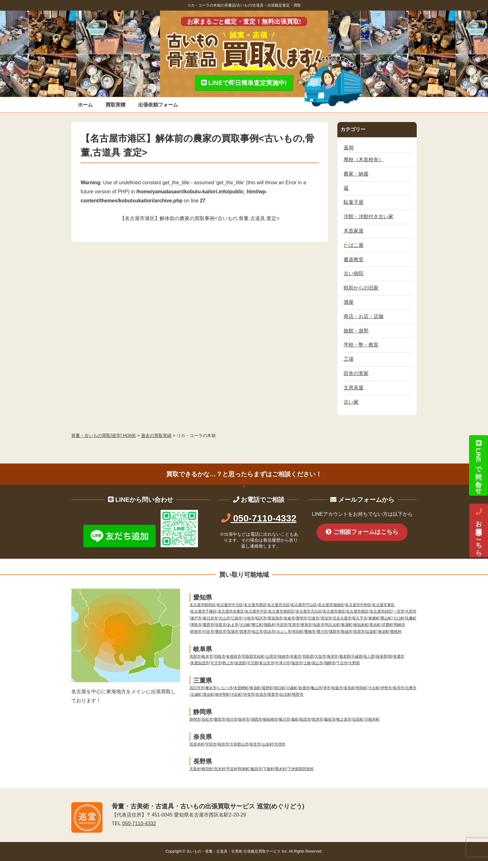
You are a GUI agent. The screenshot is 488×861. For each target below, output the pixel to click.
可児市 (216, 663)
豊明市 (301, 618)
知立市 (257, 631)
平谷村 (231, 769)
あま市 (232, 625)
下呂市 (342, 663)
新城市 (346, 631)
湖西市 (256, 719)
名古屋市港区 (334, 611)
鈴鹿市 (304, 688)
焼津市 (317, 719)
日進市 (313, 618)
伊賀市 (249, 694)
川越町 (292, 688)
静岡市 (195, 719)
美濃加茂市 (199, 663)
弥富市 (220, 625)
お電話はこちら (478, 530)
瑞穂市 (283, 656)
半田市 (282, 625)
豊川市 (322, 631)
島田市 (305, 719)
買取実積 (115, 104)
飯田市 (256, 769)
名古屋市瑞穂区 (331, 605)
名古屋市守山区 (304, 605)
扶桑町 (410, 618)
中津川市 (282, 663)
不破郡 (357, 656)
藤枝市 (330, 719)
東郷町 (374, 618)
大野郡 (354, 663)
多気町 (349, 688)
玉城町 (196, 694)
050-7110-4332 (259, 518)
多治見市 (266, 663)
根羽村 (207, 769)
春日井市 (210, 618)
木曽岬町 (241, 688)
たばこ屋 (354, 245)
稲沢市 (261, 618)
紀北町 (285, 694)
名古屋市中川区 (230, 605)
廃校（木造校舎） (363, 159)
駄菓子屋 (354, 202)
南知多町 (361, 625)
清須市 (326, 618)
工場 (349, 359)
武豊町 (387, 625)
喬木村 (280, 769)
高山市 (317, 663)
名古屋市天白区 (309, 611)
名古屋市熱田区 (281, 611)
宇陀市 (211, 744)
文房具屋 (354, 387)
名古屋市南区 (357, 611)
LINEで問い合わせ (478, 465)
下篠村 (268, 769)
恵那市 (195, 656)
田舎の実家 (356, 373)
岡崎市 (399, 625)
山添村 (267, 744)
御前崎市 (270, 719)
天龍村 (195, 769)
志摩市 (410, 688)
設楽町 (371, 631)
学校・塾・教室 (361, 344)
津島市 (196, 625)
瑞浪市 (297, 663)
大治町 (245, 625)
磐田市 (219, 719)
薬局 (349, 147)
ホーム (85, 104)
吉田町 (358, 719)
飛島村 (269, 625)
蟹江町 (257, 625)
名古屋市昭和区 (203, 605)
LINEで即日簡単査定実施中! (244, 82)
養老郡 (344, 656)
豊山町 (386, 618)
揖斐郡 (381, 656)
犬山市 (224, 618)
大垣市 (320, 656)
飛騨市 (330, 663)
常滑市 (294, 625)
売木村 (219, 769)
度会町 (208, 694)
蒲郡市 (334, 631)
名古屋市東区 (383, 605)
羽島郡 (308, 656)
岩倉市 (289, 618)
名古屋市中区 (256, 611)
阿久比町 (332, 625)
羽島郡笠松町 (253, 656)
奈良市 (255, 744)
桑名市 (211, 688)
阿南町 (244, 769)
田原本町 (197, 744)
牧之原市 (343, 719)
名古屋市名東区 (231, 611)
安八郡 (369, 656)
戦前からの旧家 (361, 287)
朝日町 (279, 688)
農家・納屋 (356, 173)
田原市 (359, 631)
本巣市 (295, 656)
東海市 (306, 625)
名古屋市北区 (278, 605)
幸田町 (297, 631)
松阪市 (337, 688)
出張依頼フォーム (158, 104)
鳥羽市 (398, 688)
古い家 (351, 402)
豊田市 (220, 631)
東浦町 (346, 625)
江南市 (236, 618)
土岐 (307, 663)
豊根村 (395, 631)
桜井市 (223, 744)
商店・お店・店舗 (363, 316)
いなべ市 (225, 688)
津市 (327, 688)
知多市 (318, 625)
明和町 (361, 688)
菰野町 (267, 688)
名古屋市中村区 (358, 605)
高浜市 (269, 631)
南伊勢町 (222, 694)
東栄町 (383, 631)
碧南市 (196, 631)
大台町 (374, 688)
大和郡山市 (239, 744)
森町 (295, 719)
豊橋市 (310, 631)
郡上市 (228, 663)
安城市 (232, 631)
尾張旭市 (275, 618)
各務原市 (233, 656)
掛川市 (231, 719)
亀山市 (316, 688)
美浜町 (375, 625)
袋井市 (244, 719)
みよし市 (283, 631)
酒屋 (349, 302)
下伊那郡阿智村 (301, 769)
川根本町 (372, 719)
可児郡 (252, 663)
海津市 (332, 656)
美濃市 (398, 656)
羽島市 (219, 656)
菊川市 (284, 719)
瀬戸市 (196, 618)
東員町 (255, 688)
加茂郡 (240, 663)
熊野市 (297, 694)
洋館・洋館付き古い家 (368, 216)
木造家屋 (354, 230)
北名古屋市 (342, 618)
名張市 (261, 694)
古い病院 (354, 273)
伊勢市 (386, 688)
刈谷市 (208, 631)
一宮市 (398, 611)
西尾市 (245, 631)
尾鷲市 (273, 694)
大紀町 (236, 694)
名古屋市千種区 (203, 611)
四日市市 (197, 688)
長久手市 (359, 618)
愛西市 (208, 625)
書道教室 (354, 259)
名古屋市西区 (255, 605)
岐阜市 (207, 656)
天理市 (279, 744)
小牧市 (249, 618)
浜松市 (207, 719)
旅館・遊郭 (356, 330)
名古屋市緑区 (381, 611)
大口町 (398, 618)
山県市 (271, 656)
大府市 (410, 611)
